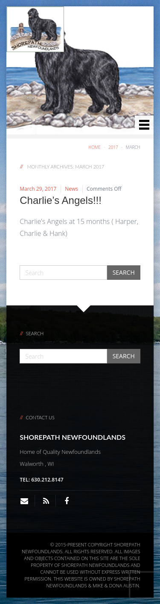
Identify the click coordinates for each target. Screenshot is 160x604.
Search (124, 272)
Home (94, 147)
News (71, 188)
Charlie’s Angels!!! (61, 200)
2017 (113, 147)
